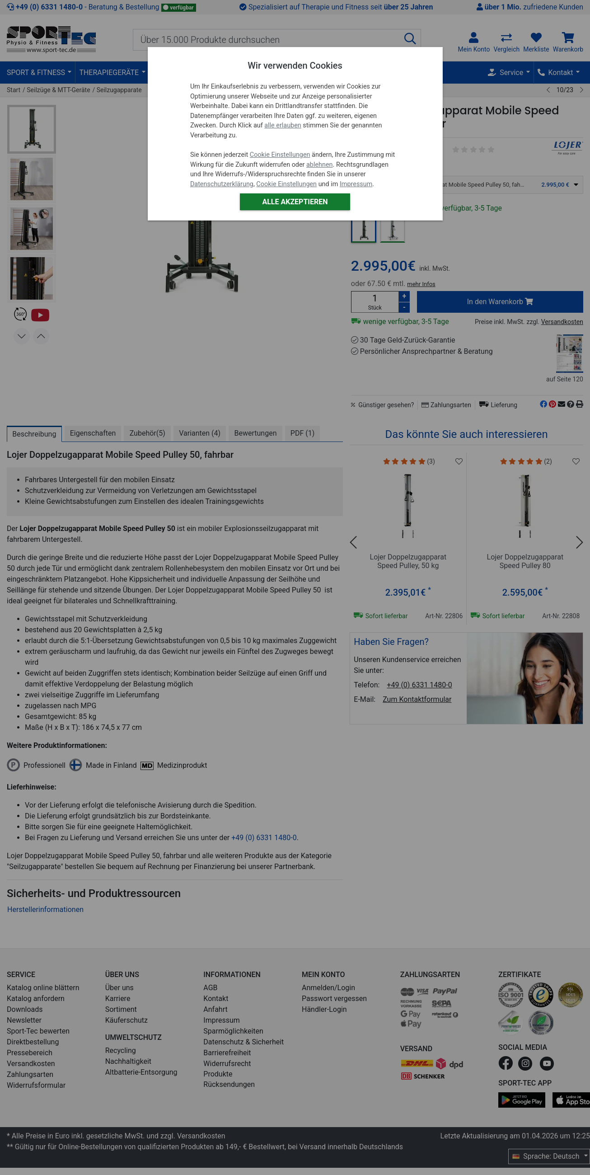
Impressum (356, 184)
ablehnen (319, 165)
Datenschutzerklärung (221, 184)
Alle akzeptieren (295, 201)
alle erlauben (282, 125)
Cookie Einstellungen (280, 155)
